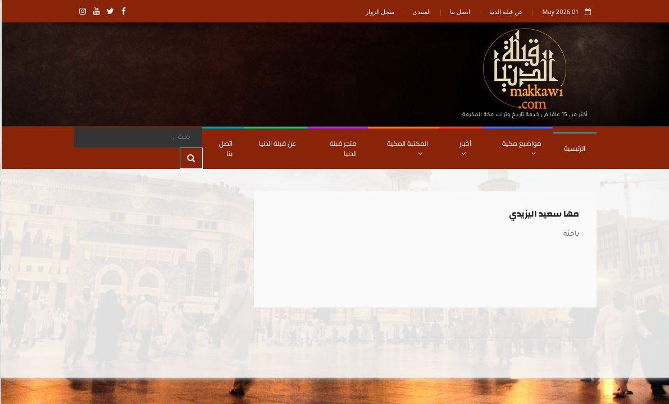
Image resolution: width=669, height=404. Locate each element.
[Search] (138, 137)
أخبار (465, 147)
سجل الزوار (379, 11)
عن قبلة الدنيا (505, 11)
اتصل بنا (459, 11)
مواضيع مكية (521, 147)
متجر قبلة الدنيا (342, 148)
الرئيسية (574, 148)
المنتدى (421, 11)
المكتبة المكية (406, 147)
